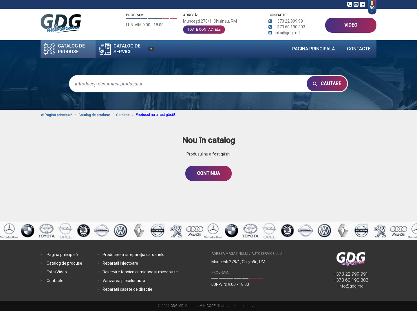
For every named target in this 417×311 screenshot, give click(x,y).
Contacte (359, 49)
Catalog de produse (64, 263)
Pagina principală (313, 49)
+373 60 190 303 (351, 280)
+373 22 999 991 (351, 274)
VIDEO (350, 25)
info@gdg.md (351, 286)
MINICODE (208, 306)
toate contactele (204, 30)
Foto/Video (57, 272)
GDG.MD (177, 306)
